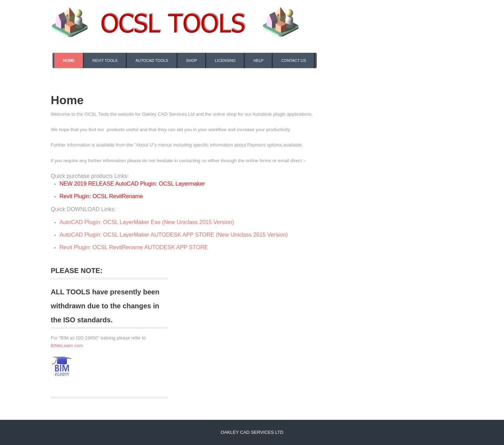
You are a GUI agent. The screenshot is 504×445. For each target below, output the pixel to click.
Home (69, 60)
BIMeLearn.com (67, 345)
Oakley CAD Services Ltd (251, 432)
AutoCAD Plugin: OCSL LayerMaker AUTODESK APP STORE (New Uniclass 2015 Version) (173, 235)
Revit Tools (105, 60)
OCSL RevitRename (117, 196)
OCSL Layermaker (182, 184)
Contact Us (293, 60)
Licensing (225, 60)
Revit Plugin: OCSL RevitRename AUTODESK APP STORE (133, 247)
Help (258, 60)
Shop (191, 60)
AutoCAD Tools (151, 60)
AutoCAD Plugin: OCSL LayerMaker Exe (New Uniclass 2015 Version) (146, 222)
